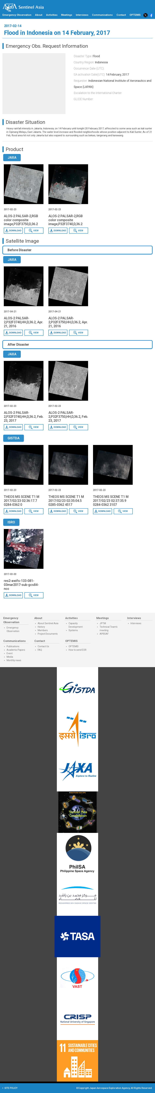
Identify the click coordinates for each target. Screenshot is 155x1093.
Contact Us (43, 646)
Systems (73, 630)
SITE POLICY (11, 1088)
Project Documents (48, 633)
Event (10, 653)
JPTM (103, 623)
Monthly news (14, 660)
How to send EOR (77, 650)
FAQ (40, 650)
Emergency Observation (16, 14)
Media (10, 657)
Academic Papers (16, 650)
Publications (13, 646)
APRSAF (104, 633)
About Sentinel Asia (48, 623)
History (41, 626)
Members (43, 630)
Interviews (82, 14)
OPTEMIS (73, 646)
